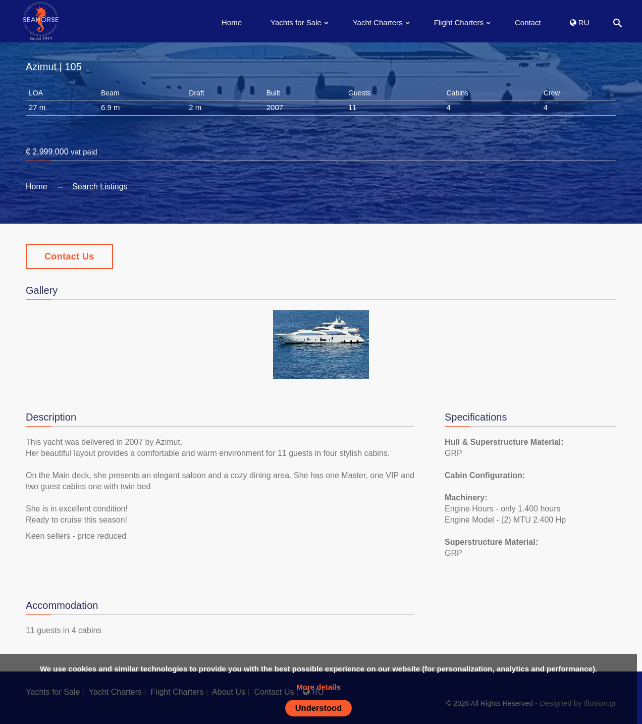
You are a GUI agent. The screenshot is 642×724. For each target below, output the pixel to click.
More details (318, 687)
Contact (528, 22)
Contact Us (69, 256)
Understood (318, 707)
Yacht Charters (378, 22)
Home (232, 22)
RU (580, 22)
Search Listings (99, 186)
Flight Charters (459, 22)
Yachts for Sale (296, 22)
